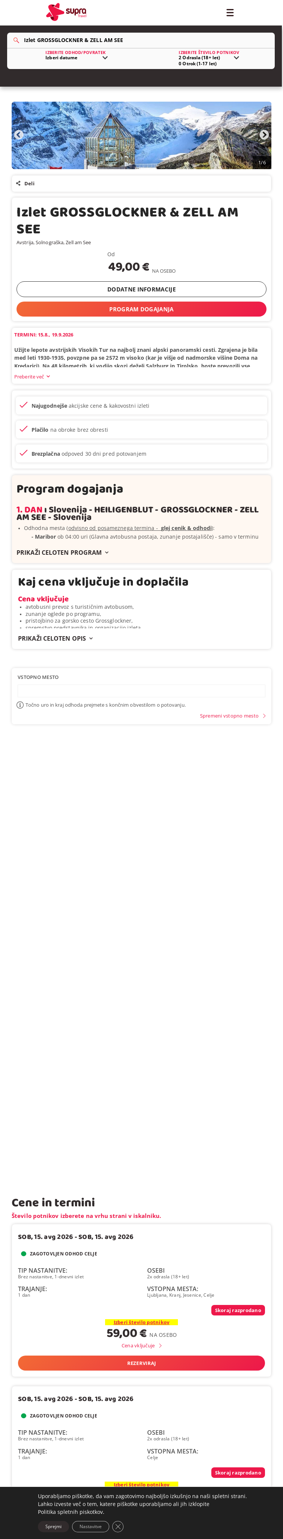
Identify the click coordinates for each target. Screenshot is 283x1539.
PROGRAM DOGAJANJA (141, 309)
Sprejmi (53, 1526)
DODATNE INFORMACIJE (141, 289)
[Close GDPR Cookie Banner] (117, 1526)
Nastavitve (91, 1526)
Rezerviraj (141, 1363)
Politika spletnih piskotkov (70, 1511)
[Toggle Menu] (229, 12)
